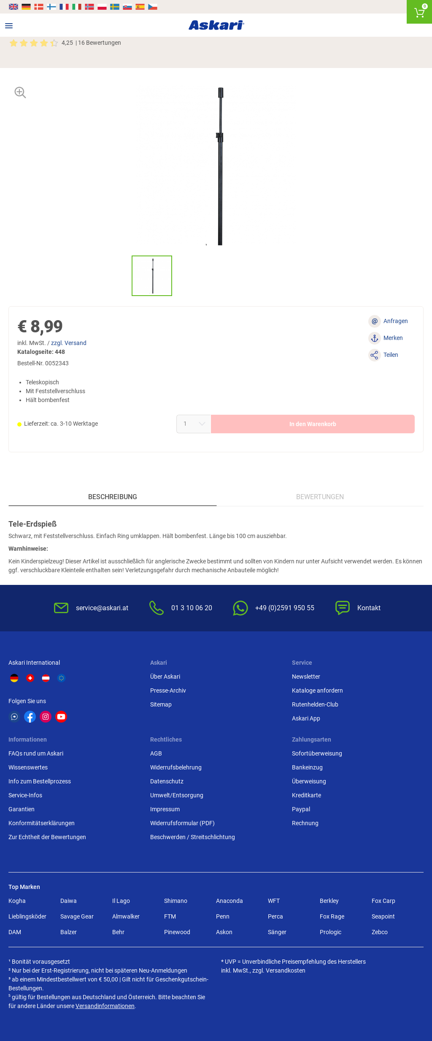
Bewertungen (320, 497)
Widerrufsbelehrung (176, 767)
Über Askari (165, 676)
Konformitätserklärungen (41, 823)
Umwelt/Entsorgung (176, 795)
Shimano (175, 900)
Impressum (165, 809)
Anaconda (229, 900)
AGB (156, 753)
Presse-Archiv (168, 690)
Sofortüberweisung (317, 753)
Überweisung (309, 781)
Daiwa (68, 900)
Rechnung (305, 823)
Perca (275, 916)
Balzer (68, 932)
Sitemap (161, 704)
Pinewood (177, 932)
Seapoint (383, 916)
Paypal (301, 809)
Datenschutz (167, 781)
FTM (170, 916)
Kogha (17, 900)
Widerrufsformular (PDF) (182, 823)
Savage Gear (77, 916)
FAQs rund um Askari (35, 753)
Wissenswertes (28, 767)
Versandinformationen (105, 1006)
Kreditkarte (306, 795)
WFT (274, 900)
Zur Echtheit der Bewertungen (47, 837)
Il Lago (121, 900)
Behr (118, 932)
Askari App (306, 718)
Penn (223, 916)
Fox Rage (332, 916)
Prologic (330, 932)
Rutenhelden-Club (315, 704)
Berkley (329, 900)
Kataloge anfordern (317, 690)
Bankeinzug (307, 767)
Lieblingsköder (27, 916)
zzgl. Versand (68, 343)
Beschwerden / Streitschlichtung (192, 837)
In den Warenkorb (312, 424)
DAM (14, 932)
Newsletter (306, 676)
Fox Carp (383, 900)
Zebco (380, 932)
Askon (224, 932)
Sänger (277, 932)
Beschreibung (112, 497)
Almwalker (126, 916)
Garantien (21, 809)
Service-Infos (25, 795)
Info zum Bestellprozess (39, 781)
